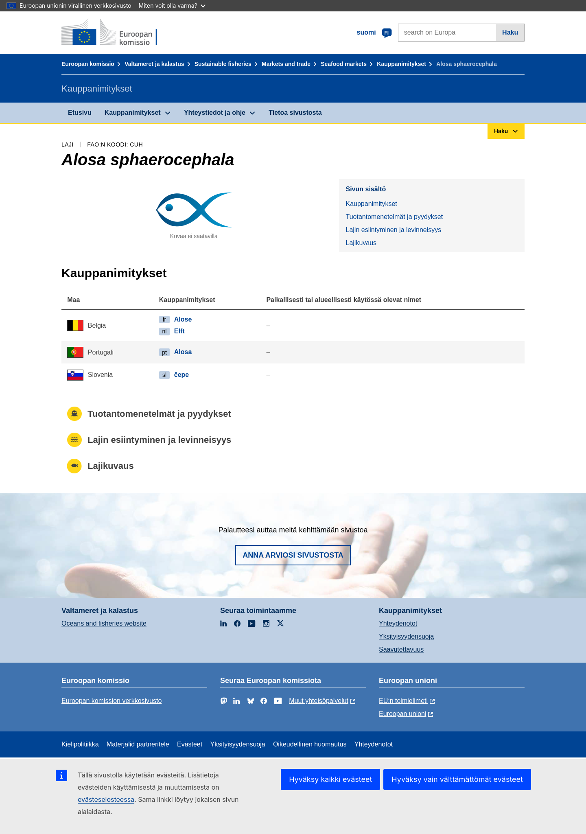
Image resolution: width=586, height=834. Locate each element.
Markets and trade (286, 64)
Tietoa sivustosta (295, 112)
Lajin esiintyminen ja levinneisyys (393, 229)
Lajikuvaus (360, 242)
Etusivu (80, 112)
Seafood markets (344, 64)
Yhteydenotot (398, 623)
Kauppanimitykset (401, 64)
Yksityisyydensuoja (406, 636)
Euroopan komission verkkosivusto (111, 700)
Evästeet (189, 744)
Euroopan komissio (87, 64)
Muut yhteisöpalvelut (318, 700)
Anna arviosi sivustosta (293, 555)
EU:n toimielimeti (403, 700)
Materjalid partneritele (138, 744)
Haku (510, 32)
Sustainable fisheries (223, 64)
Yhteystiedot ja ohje (214, 112)
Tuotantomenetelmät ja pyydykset (394, 216)
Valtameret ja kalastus (154, 64)
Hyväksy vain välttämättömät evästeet (457, 779)
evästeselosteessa (106, 799)
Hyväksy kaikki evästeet (330, 779)
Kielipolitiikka (80, 744)
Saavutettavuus (401, 649)
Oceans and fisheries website (103, 623)
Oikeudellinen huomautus (310, 744)
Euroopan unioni (402, 713)
